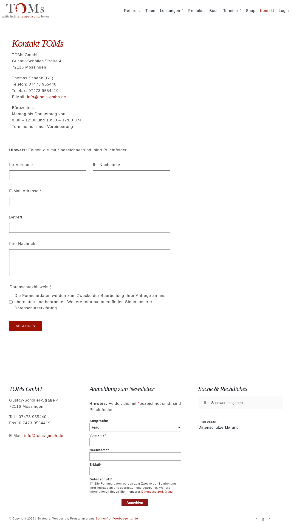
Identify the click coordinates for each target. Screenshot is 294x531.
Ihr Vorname (21, 165)
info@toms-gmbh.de (46, 97)
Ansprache (98, 421)
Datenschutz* (101, 479)
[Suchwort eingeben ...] (240, 402)
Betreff (15, 217)
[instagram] (263, 520)
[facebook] (257, 520)
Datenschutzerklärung (157, 491)
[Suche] (204, 402)
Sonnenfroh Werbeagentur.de (117, 518)
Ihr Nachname (106, 165)
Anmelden (135, 502)
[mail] (270, 520)
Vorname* (97, 435)
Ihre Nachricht (23, 243)
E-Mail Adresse (25, 191)
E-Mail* (95, 464)
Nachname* (99, 450)
